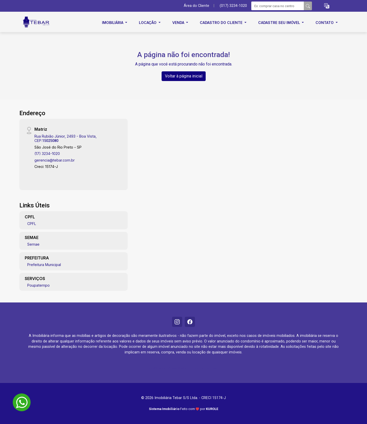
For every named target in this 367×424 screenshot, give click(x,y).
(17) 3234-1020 (47, 153)
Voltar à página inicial (183, 76)
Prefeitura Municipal (44, 264)
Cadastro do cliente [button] (221, 22)
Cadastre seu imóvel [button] (279, 22)
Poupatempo (38, 285)
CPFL (31, 223)
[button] (326, 6)
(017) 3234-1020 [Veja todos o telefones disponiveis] (233, 6)
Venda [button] (178, 22)
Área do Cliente (196, 6)
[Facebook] (190, 322)
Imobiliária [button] (113, 22)
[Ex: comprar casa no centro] (277, 6)
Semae (33, 244)
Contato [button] (325, 22)
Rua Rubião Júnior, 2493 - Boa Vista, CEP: (65, 138)
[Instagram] (177, 322)
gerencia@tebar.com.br (54, 160)
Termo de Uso (205, 368)
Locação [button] (148, 22)
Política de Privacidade (168, 368)
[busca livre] (308, 6)
